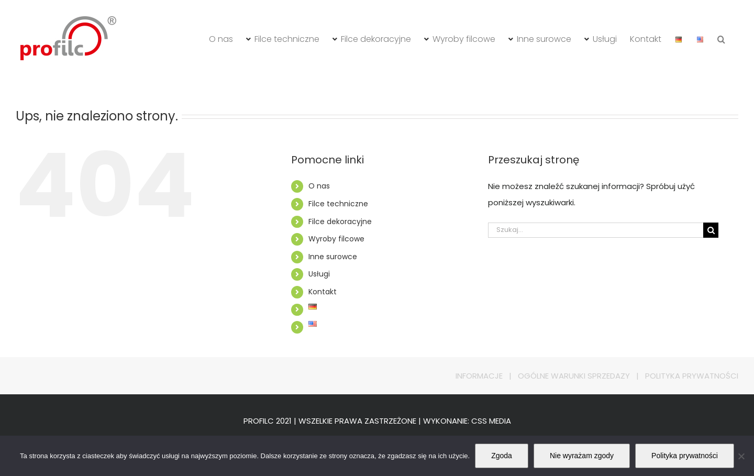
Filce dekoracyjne (340, 221)
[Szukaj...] (595, 230)
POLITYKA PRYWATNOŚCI (691, 375)
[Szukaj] (710, 230)
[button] (721, 39)
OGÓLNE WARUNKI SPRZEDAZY (574, 375)
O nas (319, 186)
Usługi (319, 274)
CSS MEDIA (491, 420)
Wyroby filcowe (336, 239)
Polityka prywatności (684, 455)
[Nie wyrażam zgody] (741, 456)
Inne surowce (332, 256)
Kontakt (322, 291)
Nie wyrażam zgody (582, 455)
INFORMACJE (479, 375)
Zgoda (501, 455)
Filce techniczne (338, 203)
